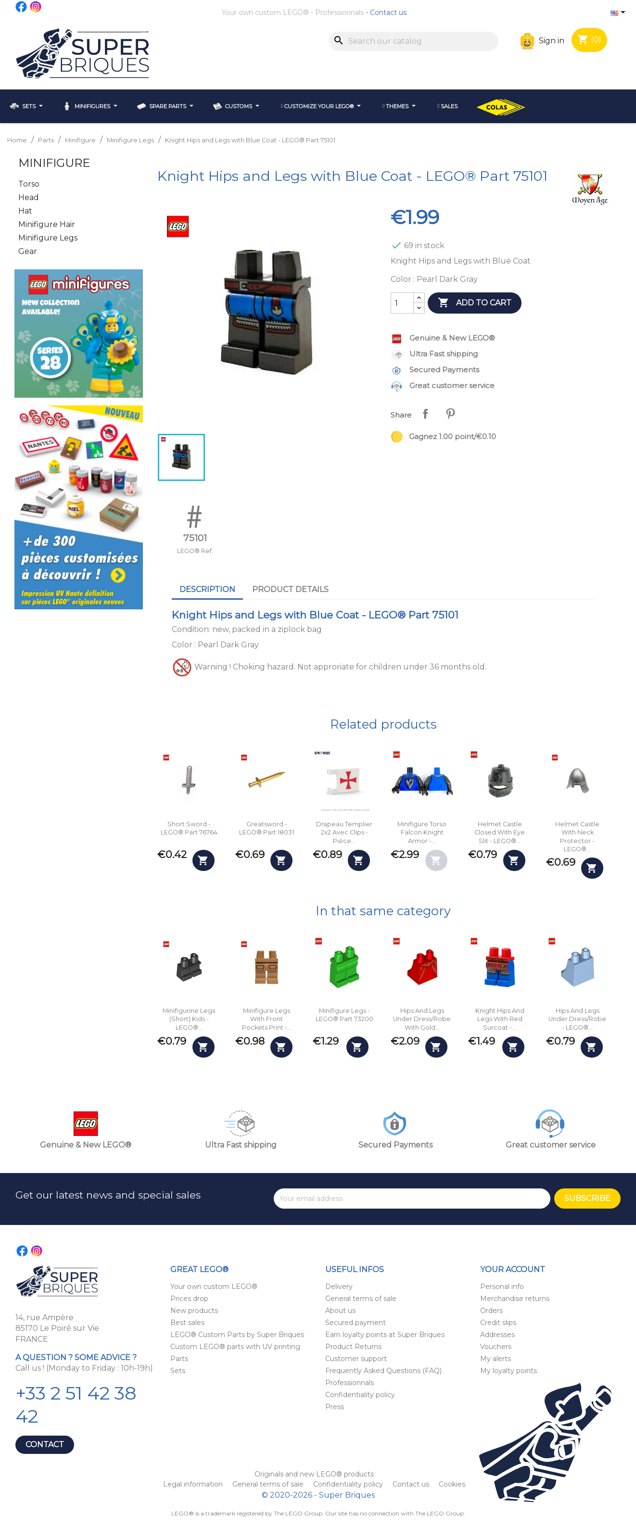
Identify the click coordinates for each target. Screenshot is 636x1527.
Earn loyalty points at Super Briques (385, 1334)
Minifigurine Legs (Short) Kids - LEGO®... (189, 1019)
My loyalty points (508, 1370)
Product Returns (353, 1346)
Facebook (21, 7)
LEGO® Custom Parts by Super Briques (237, 1334)
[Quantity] (402, 303)
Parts (179, 1358)
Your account (512, 1269)
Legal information (194, 1484)
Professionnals (339, 12)
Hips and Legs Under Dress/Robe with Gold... (422, 1019)
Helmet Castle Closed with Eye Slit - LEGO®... (499, 832)
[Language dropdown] (620, 13)
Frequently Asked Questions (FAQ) (383, 1370)
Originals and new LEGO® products (314, 1474)
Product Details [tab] (290, 589)
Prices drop (189, 1298)
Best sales (187, 1322)
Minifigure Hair (46, 224)
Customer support (356, 1358)
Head (28, 197)
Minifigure (54, 163)
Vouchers (495, 1346)
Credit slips (498, 1322)
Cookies (452, 1484)
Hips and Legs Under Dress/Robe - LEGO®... (577, 1019)
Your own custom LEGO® (265, 12)
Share (425, 413)
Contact (44, 1444)
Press (334, 1406)
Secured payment (355, 1322)
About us (340, 1310)
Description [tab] (207, 589)
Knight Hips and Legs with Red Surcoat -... (499, 1019)
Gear (27, 251)
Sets (177, 1370)
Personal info (502, 1286)
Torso (28, 184)
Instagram (36, 7)
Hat (25, 210)
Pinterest (450, 413)
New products (194, 1310)
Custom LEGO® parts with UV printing (235, 1346)
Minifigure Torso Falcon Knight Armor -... (421, 832)
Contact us (388, 12)
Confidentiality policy (360, 1394)
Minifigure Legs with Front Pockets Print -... (267, 1019)
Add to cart (474, 303)
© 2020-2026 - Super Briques (318, 1495)
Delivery (339, 1286)
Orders (491, 1310)
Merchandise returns (514, 1298)
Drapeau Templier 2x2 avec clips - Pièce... (344, 832)
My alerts (495, 1358)
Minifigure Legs (47, 237)
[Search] (413, 41)
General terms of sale (360, 1298)
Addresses (497, 1334)
